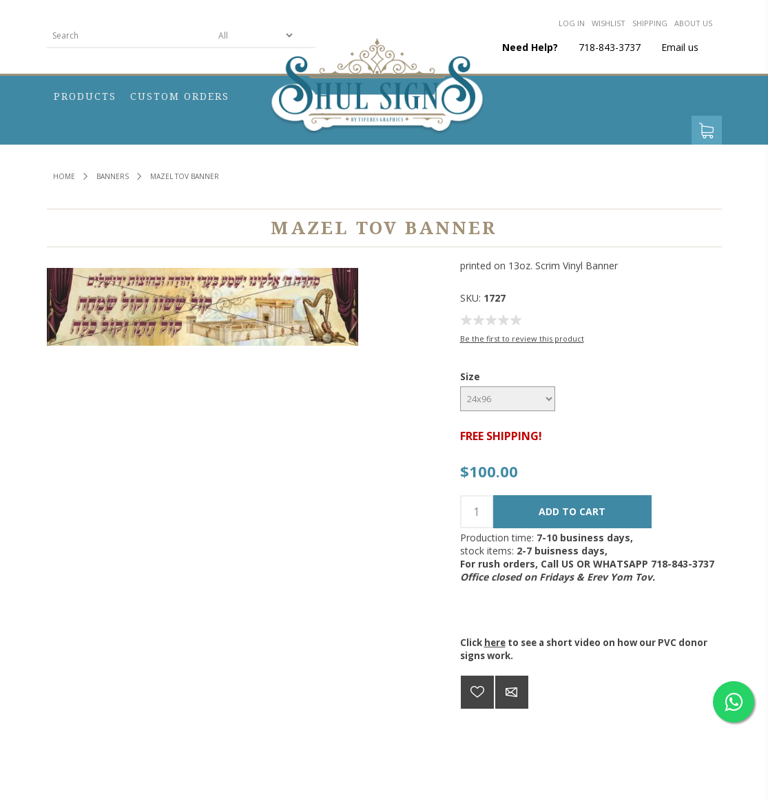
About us (693, 23)
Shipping (649, 23)
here (495, 642)
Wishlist (608, 23)
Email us (679, 47)
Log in (572, 23)
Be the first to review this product (522, 338)
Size (470, 376)
